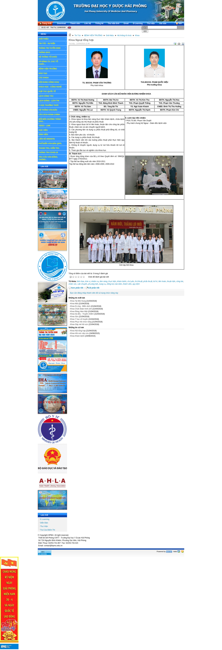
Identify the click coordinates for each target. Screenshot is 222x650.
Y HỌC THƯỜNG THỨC (49, 105)
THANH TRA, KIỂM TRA (49, 148)
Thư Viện (44, 526)
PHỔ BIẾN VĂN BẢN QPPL (50, 143)
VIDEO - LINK (52, 126)
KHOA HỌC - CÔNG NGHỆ (52, 86)
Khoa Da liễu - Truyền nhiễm (82, 314)
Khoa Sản (74, 316)
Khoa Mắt (74, 303)
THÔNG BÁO (52, 52)
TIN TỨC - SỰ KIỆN (52, 43)
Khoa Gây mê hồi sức (79, 324)
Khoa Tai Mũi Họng (78, 301)
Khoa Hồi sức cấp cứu (79, 333)
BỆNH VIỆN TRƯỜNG (52, 68)
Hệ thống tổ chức (124, 35)
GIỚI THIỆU (52, 38)
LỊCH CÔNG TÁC (52, 96)
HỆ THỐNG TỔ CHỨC (52, 57)
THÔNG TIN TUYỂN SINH (52, 48)
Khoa (137, 35)
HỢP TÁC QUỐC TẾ (52, 91)
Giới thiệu (110, 35)
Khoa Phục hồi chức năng (81, 322)
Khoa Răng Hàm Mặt (78, 311)
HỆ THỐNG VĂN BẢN (52, 110)
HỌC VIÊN (52, 130)
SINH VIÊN (52, 134)
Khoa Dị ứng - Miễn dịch (80, 306)
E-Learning (44, 519)
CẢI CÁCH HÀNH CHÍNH (49, 114)
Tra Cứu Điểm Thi (47, 530)
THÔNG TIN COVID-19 (48, 152)
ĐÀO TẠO (52, 73)
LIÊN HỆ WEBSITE (47, 139)
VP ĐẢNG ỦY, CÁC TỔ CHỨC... (52, 62)
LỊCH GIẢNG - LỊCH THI (52, 100)
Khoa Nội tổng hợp (78, 331)
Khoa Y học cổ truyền (79, 319)
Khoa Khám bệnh (77, 336)
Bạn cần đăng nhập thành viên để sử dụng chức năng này (94, 293)
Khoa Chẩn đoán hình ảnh (81, 309)
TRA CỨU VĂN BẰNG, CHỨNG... (52, 158)
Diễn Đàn (44, 523)
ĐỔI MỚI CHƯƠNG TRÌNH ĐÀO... (50, 120)
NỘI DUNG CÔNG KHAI (49, 82)
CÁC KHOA (52, 78)
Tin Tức (77, 35)
